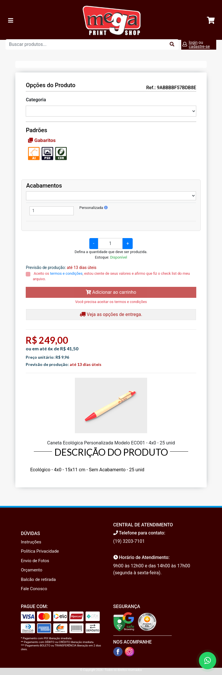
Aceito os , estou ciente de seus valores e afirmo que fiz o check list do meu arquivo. (111, 276)
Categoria (36, 99)
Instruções (31, 542)
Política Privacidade (40, 551)
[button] (106, 207)
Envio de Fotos (35, 560)
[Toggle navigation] (10, 20)
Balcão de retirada (38, 579)
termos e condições (66, 273)
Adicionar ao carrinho (111, 292)
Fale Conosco (34, 588)
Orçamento (31, 570)
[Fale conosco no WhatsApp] (207, 660)
